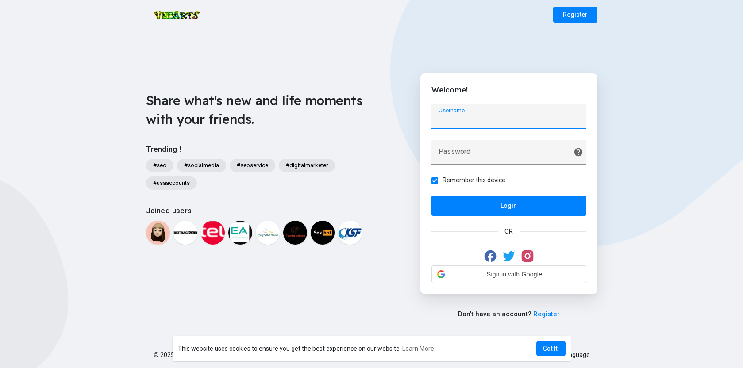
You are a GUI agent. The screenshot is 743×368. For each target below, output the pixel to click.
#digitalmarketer (307, 165)
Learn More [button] (418, 348)
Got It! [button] (551, 348)
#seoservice (252, 165)
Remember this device (474, 180)
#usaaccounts (171, 183)
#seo (159, 165)
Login (508, 205)
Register (575, 14)
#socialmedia (201, 165)
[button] (508, 274)
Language (572, 354)
